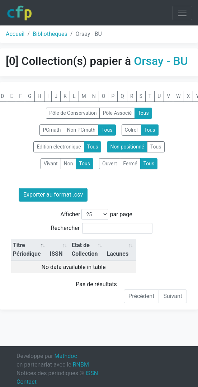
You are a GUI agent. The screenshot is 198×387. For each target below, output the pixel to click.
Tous (143, 113)
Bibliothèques (50, 33)
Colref (131, 130)
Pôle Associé (117, 113)
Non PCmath (81, 130)
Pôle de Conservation (72, 113)
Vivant (51, 163)
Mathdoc (66, 356)
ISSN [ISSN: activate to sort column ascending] (56, 253)
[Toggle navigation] (182, 13)
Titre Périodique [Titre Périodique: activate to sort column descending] (27, 249)
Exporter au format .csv (53, 194)
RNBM (81, 364)
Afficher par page (96, 214)
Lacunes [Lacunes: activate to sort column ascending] (117, 253)
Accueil (15, 33)
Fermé (130, 163)
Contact (26, 381)
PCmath (52, 130)
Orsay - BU (161, 61)
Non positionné (127, 147)
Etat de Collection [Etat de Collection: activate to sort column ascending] (85, 249)
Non (68, 163)
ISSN (91, 373)
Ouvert (109, 163)
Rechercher (101, 228)
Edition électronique (59, 147)
